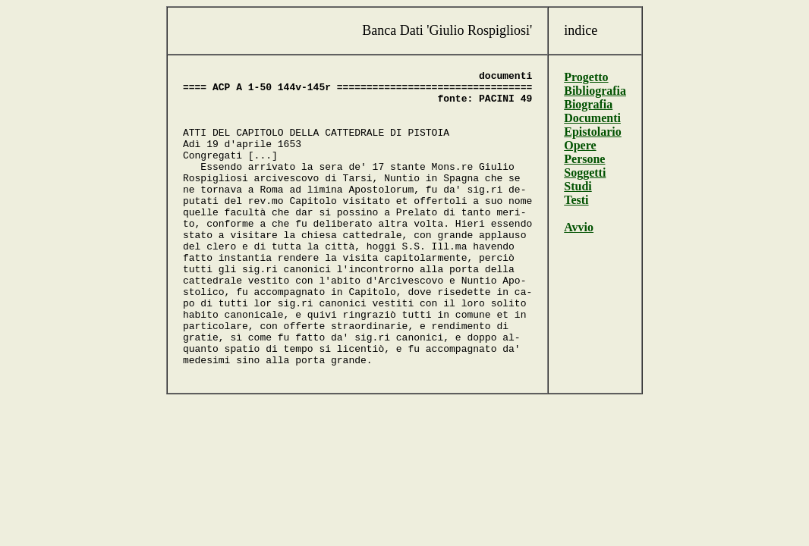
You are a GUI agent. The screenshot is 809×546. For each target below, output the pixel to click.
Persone (584, 158)
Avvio (578, 227)
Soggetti (585, 172)
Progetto (586, 77)
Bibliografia (595, 90)
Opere (580, 145)
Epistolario (593, 131)
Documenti (592, 117)
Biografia (588, 104)
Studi (577, 186)
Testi (576, 199)
